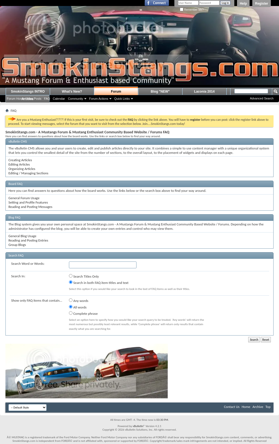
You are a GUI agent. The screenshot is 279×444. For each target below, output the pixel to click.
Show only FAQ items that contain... (36, 300)
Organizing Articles (21, 169)
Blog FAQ (14, 217)
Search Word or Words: (27, 263)
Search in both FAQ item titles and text (98, 282)
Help (243, 3)
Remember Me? (192, 9)
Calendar (59, 98)
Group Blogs (17, 245)
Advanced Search (262, 98)
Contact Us (231, 407)
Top (268, 407)
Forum (116, 91)
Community (75, 98)
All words (78, 307)
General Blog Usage (22, 236)
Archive (258, 407)
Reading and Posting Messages (30, 207)
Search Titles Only (84, 276)
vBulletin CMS (17, 141)
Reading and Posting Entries (28, 240)
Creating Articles (20, 160)
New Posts (34, 98)
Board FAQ (15, 184)
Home (246, 407)
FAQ (47, 98)
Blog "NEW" (160, 91)
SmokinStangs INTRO (28, 91)
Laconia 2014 (204, 91)
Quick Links (122, 98)
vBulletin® (139, 426)
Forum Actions (98, 98)
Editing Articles (19, 164)
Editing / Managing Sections (28, 173)
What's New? (72, 91)
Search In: (18, 276)
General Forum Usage (24, 198)
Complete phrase (83, 313)
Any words (78, 300)
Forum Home (15, 98)
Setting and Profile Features (28, 202)
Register (261, 3)
